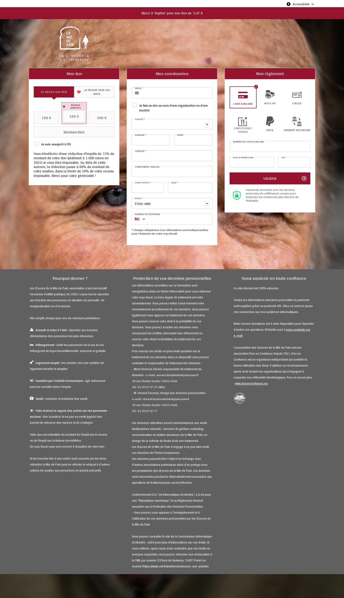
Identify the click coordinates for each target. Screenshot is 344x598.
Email (139, 88)
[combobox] (172, 124)
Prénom (140, 134)
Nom (180, 134)
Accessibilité (301, 4)
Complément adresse (147, 166)
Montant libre (60, 132)
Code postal (143, 182)
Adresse (140, 150)
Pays (138, 198)
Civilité (140, 119)
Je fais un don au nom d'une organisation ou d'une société (173, 107)
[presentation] (54, 92)
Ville (174, 182)
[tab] (54, 92)
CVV (283, 157)
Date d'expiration (243, 157)
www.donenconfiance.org (251, 383)
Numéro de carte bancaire (248, 141)
